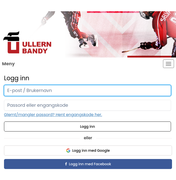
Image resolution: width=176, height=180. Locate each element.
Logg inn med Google (88, 150)
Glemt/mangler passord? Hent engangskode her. (53, 115)
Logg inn (87, 126)
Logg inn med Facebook (88, 164)
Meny (8, 63)
